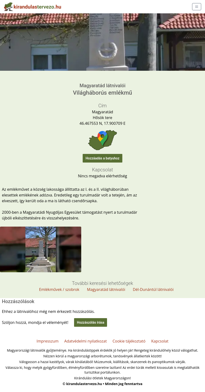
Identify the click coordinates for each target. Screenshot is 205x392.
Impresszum (48, 341)
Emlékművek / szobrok (59, 289)
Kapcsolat (159, 341)
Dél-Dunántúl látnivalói (153, 289)
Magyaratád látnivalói (106, 289)
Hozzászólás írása (90, 322)
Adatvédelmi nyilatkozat (85, 341)
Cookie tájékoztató (129, 341)
